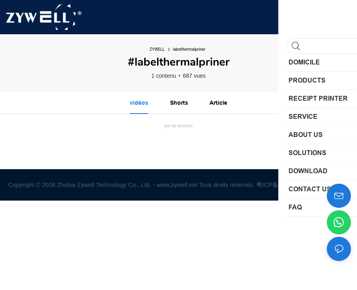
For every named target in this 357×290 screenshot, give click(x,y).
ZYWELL (156, 49)
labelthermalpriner (189, 49)
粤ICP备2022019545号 (288, 184)
